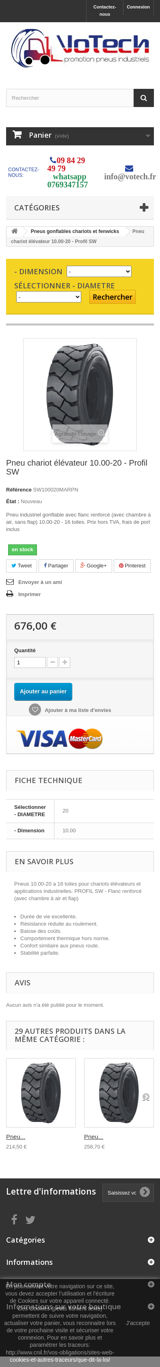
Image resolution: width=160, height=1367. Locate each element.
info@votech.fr (130, 176)
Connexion (138, 6)
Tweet (21, 566)
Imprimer (29, 594)
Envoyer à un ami (40, 582)
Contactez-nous (104, 10)
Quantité (25, 650)
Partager (56, 566)
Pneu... (16, 1136)
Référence (19, 490)
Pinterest (132, 566)
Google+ (93, 566)
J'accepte (138, 1323)
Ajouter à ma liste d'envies (77, 710)
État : (12, 501)
